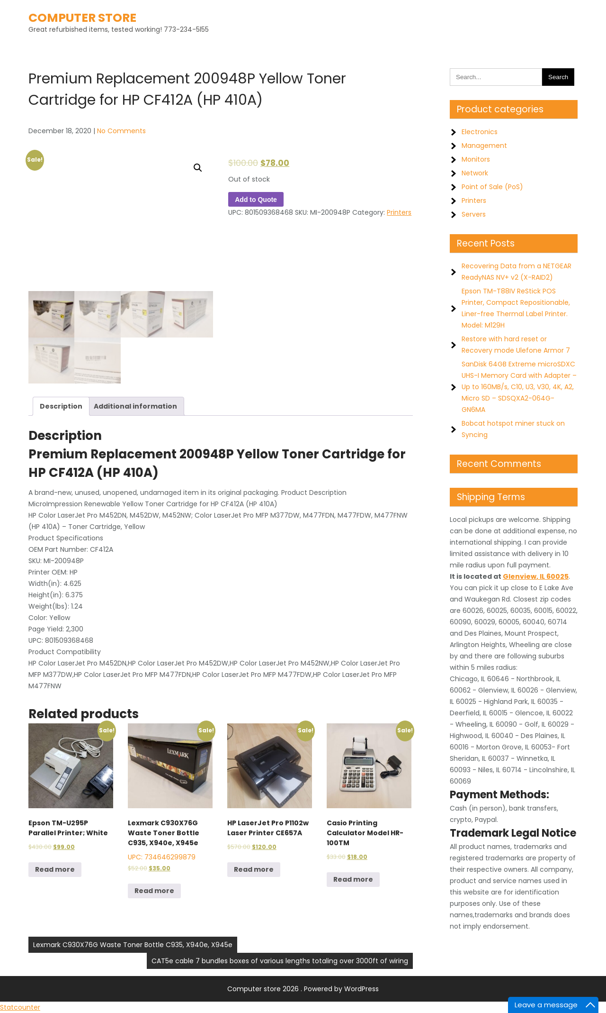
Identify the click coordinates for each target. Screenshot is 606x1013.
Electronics (480, 132)
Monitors (476, 159)
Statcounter (20, 1007)
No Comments (121, 131)
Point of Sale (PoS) (492, 187)
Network (475, 173)
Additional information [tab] (135, 406)
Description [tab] (61, 406)
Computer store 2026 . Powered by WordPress (303, 989)
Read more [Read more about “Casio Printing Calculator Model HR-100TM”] (353, 879)
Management (484, 145)
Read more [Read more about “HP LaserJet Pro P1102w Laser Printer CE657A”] (254, 869)
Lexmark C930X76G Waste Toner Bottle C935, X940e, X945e (132, 944)
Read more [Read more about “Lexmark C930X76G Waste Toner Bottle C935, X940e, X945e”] (154, 890)
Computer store (82, 17)
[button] (197, 167)
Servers (474, 214)
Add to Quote (256, 199)
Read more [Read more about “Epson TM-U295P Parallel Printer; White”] (55, 869)
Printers (399, 212)
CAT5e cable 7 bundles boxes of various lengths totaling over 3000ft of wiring (280, 961)
